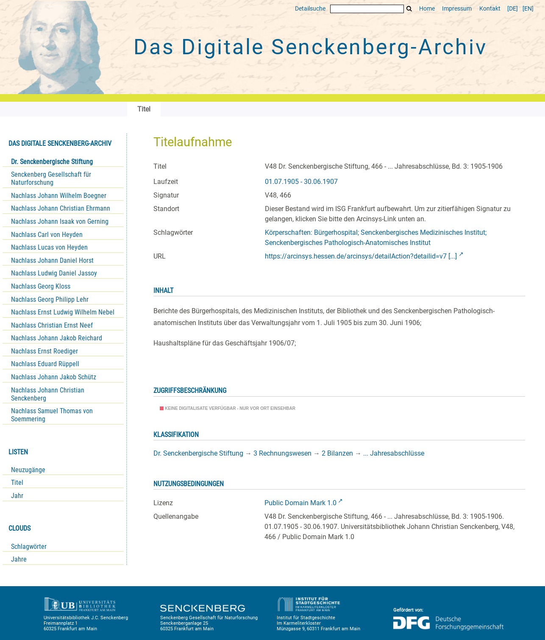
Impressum (457, 8)
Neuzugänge (28, 470)
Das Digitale (310, 47)
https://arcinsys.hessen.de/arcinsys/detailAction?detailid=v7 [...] (361, 256)
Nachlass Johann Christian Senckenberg (47, 394)
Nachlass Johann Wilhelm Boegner (58, 196)
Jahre (19, 559)
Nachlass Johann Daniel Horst (52, 260)
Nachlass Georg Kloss (40, 286)
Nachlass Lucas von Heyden (49, 247)
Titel (17, 483)
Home (427, 8)
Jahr (17, 496)
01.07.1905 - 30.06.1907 (301, 182)
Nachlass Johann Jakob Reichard (56, 338)
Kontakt (490, 8)
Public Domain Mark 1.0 (300, 503)
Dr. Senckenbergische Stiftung (52, 162)
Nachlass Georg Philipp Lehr (50, 299)
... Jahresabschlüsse (393, 453)
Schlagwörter (29, 547)
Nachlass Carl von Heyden (47, 235)
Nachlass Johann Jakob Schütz (53, 377)
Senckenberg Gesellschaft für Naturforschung (51, 178)
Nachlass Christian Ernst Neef (52, 325)
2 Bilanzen (337, 453)
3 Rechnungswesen (282, 453)
